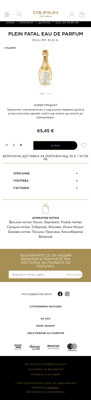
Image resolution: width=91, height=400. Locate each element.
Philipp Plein (45, 40)
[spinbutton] (14, 145)
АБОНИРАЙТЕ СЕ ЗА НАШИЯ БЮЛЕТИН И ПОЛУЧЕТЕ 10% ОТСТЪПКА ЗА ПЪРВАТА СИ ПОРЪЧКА (45, 261)
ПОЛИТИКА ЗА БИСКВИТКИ (46, 369)
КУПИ (55, 145)
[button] (42, 93)
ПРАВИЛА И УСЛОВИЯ (45, 374)
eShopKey (53, 387)
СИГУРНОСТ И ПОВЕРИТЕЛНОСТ (45, 364)
